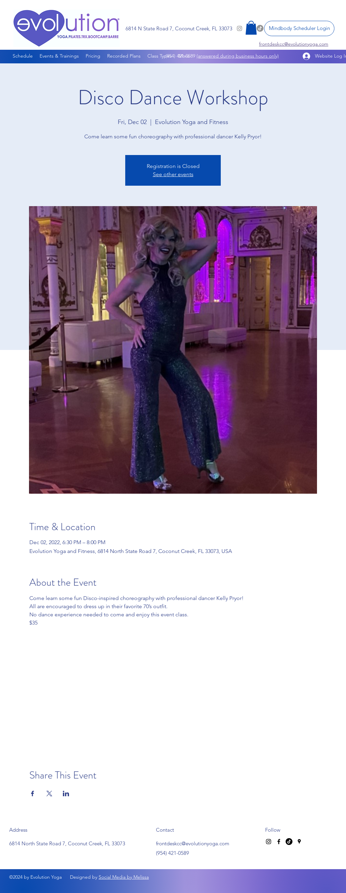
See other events (173, 174)
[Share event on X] (49, 793)
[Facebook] (278, 841)
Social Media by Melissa (124, 877)
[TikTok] (289, 841)
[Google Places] (299, 841)
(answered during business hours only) (238, 56)
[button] (251, 28)
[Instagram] (268, 841)
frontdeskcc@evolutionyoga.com (192, 843)
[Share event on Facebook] (32, 793)
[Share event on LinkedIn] (66, 793)
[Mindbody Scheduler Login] (299, 28)
